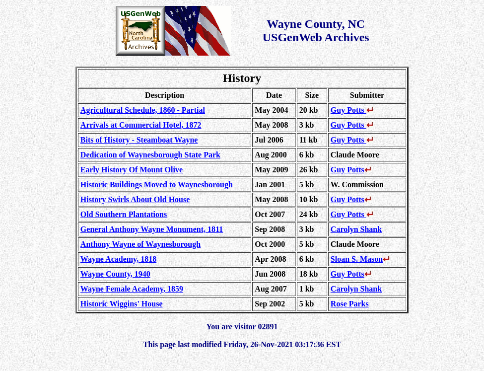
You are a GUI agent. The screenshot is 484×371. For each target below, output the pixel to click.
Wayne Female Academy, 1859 (131, 289)
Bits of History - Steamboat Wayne (139, 140)
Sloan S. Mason (360, 259)
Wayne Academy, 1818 (118, 259)
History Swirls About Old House (135, 199)
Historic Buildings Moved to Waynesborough (156, 184)
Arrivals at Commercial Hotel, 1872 (141, 125)
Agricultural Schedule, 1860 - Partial (142, 110)
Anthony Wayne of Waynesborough (140, 244)
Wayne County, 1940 (115, 274)
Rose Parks (350, 303)
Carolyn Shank (356, 229)
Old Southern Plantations (123, 214)
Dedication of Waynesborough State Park (150, 154)
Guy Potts (352, 110)
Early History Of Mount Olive (131, 169)
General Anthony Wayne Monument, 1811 (151, 229)
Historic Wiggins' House (121, 303)
